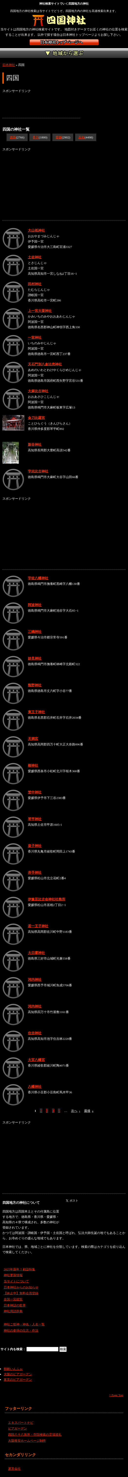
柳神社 (33, 765)
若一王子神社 (38, 926)
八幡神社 (34, 1086)
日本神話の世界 (15, 1305)
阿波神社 (34, 605)
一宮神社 (34, 337)
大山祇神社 (36, 230)
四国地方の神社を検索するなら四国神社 (64, 21)
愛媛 (59, 137)
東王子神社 (36, 712)
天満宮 (33, 739)
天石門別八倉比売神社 (45, 364)
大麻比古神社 (38, 391)
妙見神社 (34, 658)
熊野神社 (34, 685)
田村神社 (34, 284)
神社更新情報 (13, 1275)
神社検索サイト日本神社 (64, 42)
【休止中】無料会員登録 (21, 1293)
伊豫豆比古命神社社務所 (46, 899)
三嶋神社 (34, 632)
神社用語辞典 (13, 1311)
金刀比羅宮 (36, 418)
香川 (35, 137)
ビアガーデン (17, 1428)
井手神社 (34, 872)
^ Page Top (116, 1395)
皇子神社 (34, 846)
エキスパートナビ (20, 1422)
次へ (75, 1111)
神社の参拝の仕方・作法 (21, 1330)
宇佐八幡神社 (38, 578)
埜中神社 (34, 792)
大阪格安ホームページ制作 (27, 1440)
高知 (81, 137)
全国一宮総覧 (13, 1299)
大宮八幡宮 (36, 1060)
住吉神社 (34, 1033)
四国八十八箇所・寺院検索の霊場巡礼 (35, 1434)
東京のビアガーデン (18, 1379)
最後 (89, 1111)
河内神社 (34, 979)
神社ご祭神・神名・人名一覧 (24, 1324)
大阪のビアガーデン (18, 1374)
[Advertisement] (41, 106)
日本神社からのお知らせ (21, 1287)
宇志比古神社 (38, 471)
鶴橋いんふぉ (13, 1369)
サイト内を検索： (13, 1349)
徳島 (13, 137)
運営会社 (14, 1468)
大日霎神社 (36, 953)
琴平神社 (34, 819)
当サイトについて (16, 1281)
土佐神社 (34, 257)
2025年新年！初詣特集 (19, 1269)
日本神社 (8, 65)
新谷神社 (34, 444)
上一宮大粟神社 (40, 311)
